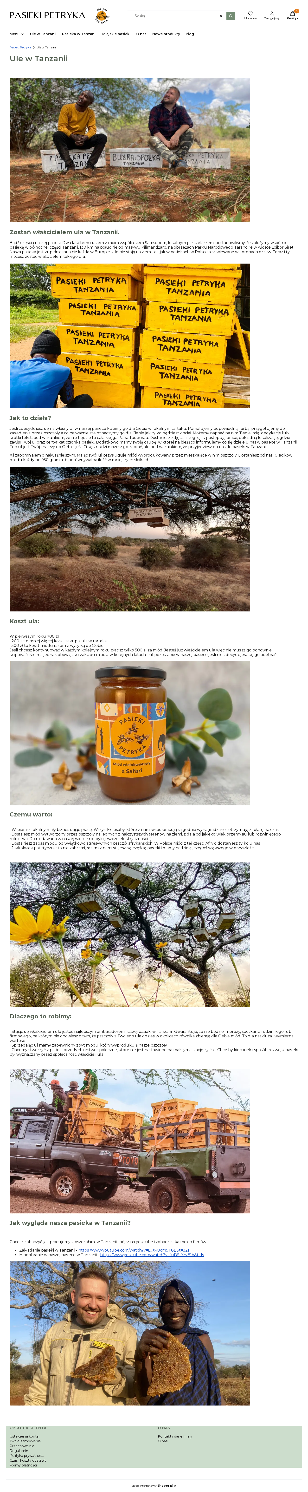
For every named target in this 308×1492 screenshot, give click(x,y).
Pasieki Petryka (20, 47)
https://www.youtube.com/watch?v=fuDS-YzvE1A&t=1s (152, 1255)
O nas (162, 1441)
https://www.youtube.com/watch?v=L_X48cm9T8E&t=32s (133, 1250)
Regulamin (19, 1451)
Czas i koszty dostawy (28, 1460)
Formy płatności (23, 1465)
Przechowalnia (22, 1446)
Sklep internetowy (152, 1485)
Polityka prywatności (27, 1455)
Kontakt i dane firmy (175, 1436)
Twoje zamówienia (25, 1441)
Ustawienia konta (24, 1436)
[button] (230, 16)
